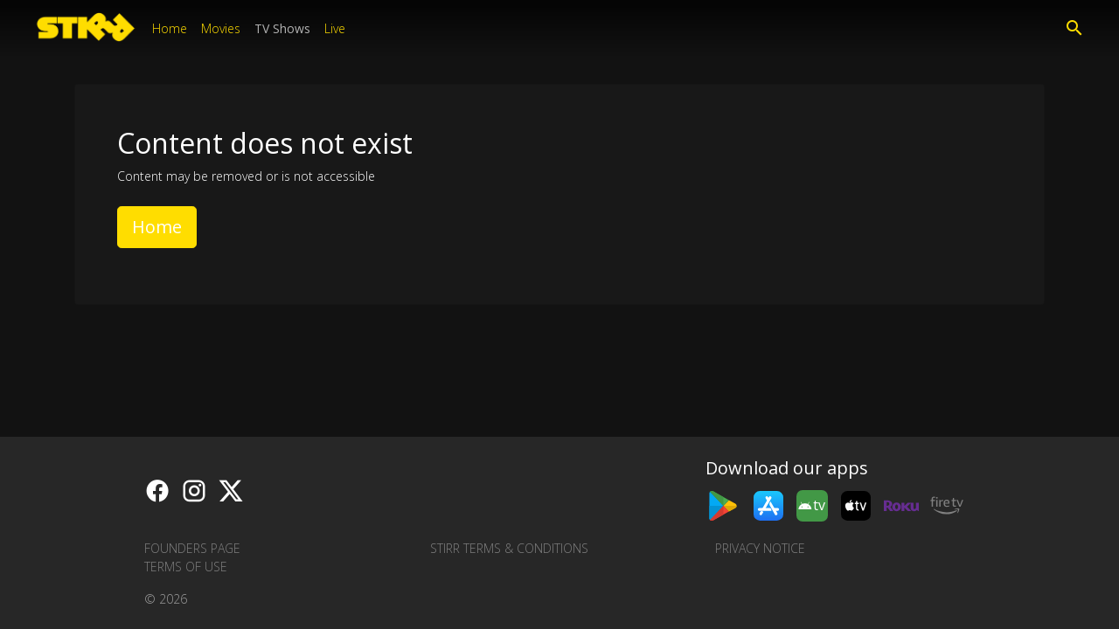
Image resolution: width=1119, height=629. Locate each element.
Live (334, 28)
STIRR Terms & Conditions (509, 548)
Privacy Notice (760, 548)
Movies (220, 28)
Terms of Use (185, 566)
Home (169, 28)
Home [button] (157, 226)
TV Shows (282, 28)
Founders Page (192, 548)
